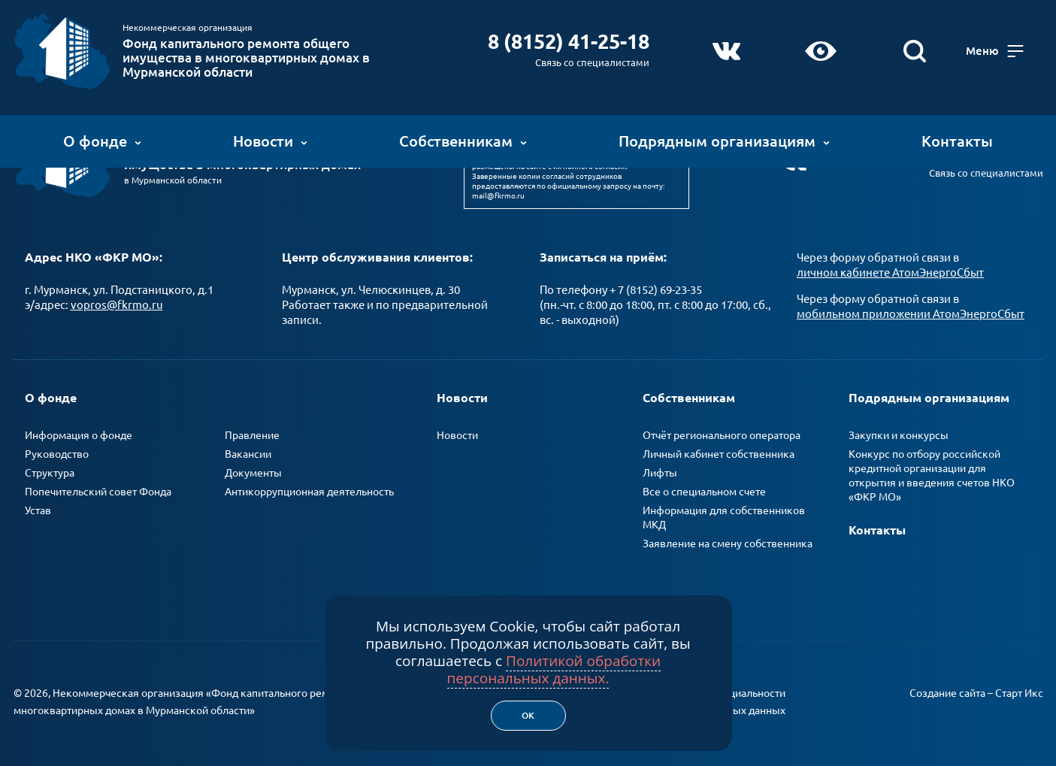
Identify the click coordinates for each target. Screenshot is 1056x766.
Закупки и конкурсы (899, 431)
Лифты (660, 468)
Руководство (57, 450)
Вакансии (248, 450)
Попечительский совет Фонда (98, 487)
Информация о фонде (78, 431)
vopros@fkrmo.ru (117, 300)
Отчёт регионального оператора (721, 431)
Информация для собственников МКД (724, 513)
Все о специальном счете (704, 487)
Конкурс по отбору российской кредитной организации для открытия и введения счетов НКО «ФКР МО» (932, 471)
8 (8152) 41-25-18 (571, 39)
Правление (252, 431)
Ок (528, 715)
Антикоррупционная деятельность (309, 487)
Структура (49, 468)
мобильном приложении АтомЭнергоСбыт (910, 309)
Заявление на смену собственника (727, 539)
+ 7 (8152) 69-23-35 (656, 285)
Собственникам (463, 138)
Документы (253, 468)
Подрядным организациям (724, 138)
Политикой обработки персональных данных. (554, 669)
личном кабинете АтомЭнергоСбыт (890, 268)
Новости (270, 138)
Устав (38, 506)
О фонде (102, 138)
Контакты (957, 138)
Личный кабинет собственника (718, 450)
